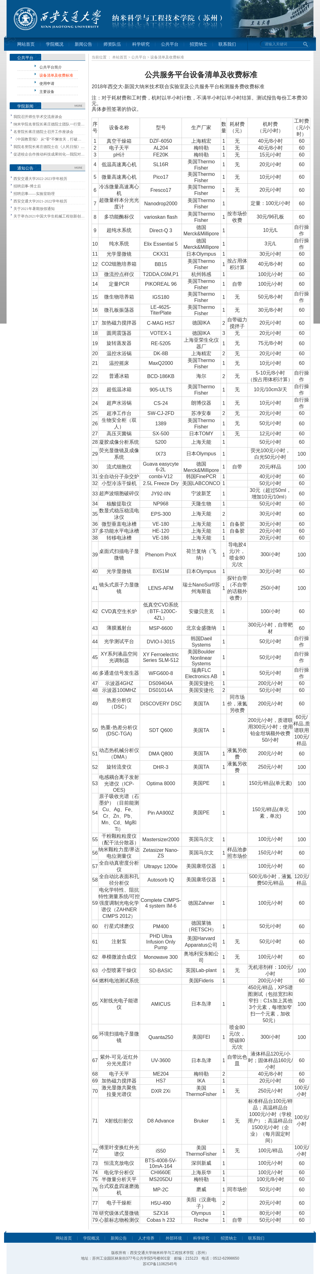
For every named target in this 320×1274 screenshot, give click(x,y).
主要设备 (46, 92)
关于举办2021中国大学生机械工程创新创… (49, 216)
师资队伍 (112, 44)
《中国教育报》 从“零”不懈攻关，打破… (47, 139)
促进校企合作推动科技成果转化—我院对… (49, 154)
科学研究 (141, 44)
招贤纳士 (198, 44)
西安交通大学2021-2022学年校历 (40, 201)
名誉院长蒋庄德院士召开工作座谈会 (43, 132)
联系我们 (227, 44)
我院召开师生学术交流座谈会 (37, 117)
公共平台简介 (50, 67)
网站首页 (26, 44)
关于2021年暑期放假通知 (34, 209)
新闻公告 (83, 44)
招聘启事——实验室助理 (34, 194)
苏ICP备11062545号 (160, 1264)
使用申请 (46, 83)
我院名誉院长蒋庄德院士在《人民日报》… (49, 147)
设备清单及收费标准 (56, 75)
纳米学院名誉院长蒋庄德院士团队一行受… (49, 124)
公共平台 (169, 44)
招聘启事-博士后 (27, 186)
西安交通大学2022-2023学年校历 (40, 179)
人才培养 (146, 1238)
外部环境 (174, 1238)
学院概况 (54, 44)
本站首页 (119, 57)
